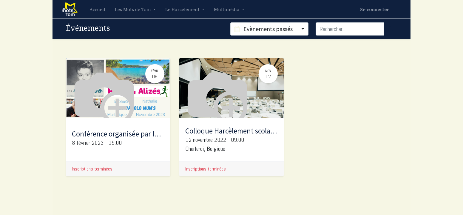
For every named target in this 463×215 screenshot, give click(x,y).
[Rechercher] (390, 29)
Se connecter (374, 9)
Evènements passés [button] (264, 29)
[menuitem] (97, 9)
